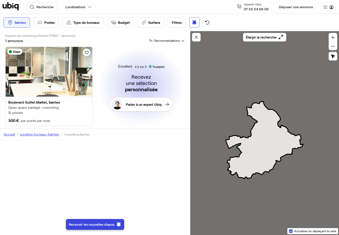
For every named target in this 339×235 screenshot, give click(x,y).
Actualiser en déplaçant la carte (315, 231)
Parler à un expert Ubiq (140, 104)
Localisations (75, 7)
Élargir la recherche (264, 37)
